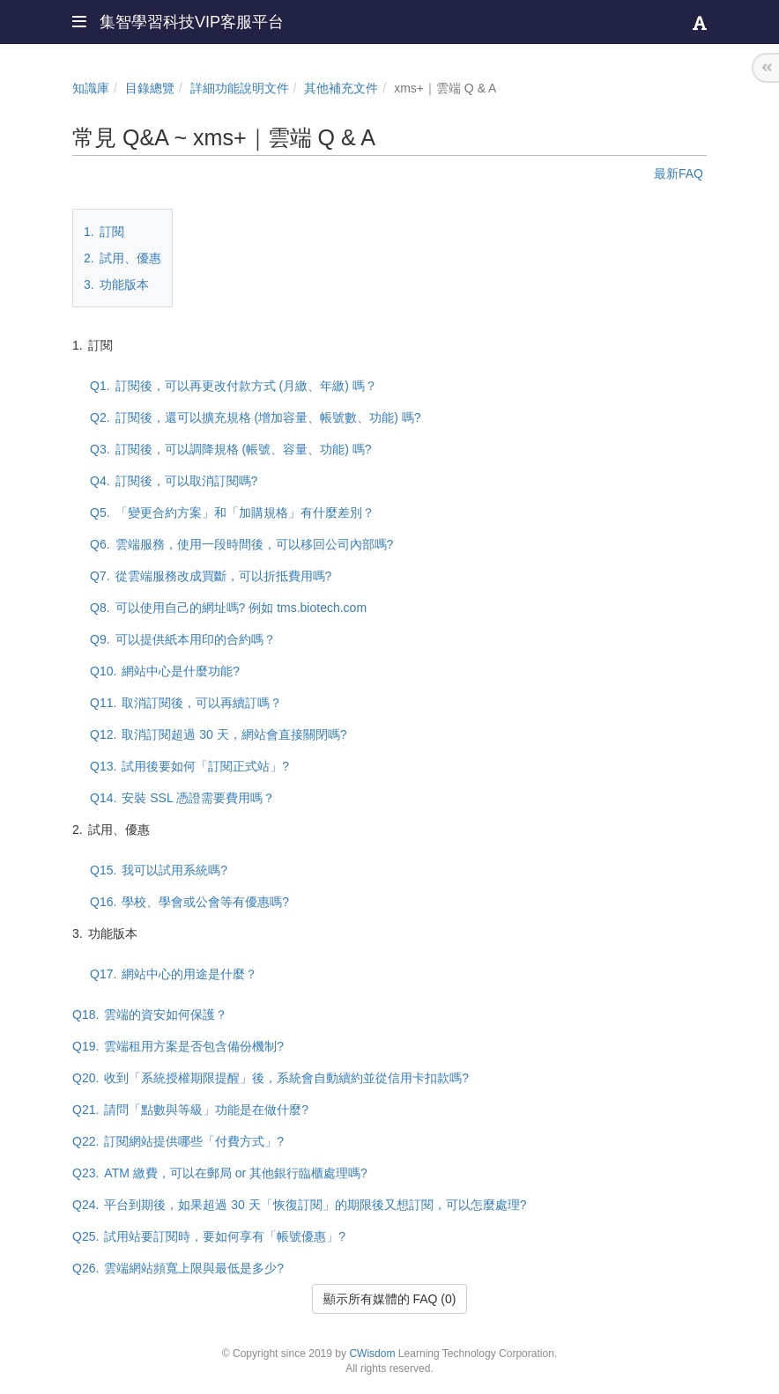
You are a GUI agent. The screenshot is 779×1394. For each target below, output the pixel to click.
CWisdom (372, 1353)
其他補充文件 (341, 88)
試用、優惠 (122, 258)
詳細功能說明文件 (239, 88)
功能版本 (116, 284)
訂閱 (104, 231)
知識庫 (90, 88)
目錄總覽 (149, 88)
